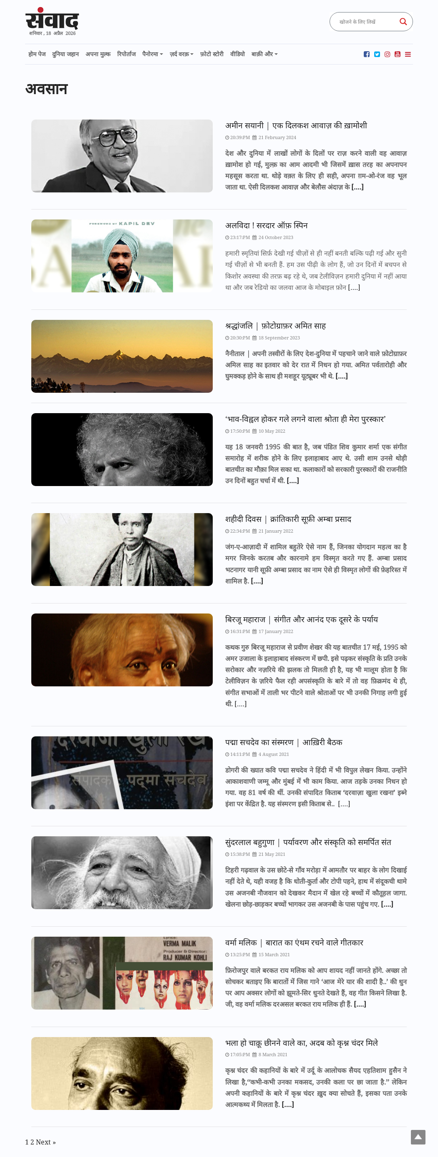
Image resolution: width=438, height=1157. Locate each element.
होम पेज (36, 54)
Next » (46, 1142)
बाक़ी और (262, 54)
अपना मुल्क (98, 54)
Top (418, 1137)
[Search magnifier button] (403, 21)
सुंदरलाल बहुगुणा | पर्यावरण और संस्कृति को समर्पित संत (308, 842)
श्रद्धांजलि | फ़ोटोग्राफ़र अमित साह (275, 325)
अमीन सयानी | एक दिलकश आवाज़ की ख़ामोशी (296, 125)
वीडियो (237, 54)
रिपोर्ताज (126, 54)
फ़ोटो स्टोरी (212, 54)
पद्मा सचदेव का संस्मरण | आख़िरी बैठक (283, 742)
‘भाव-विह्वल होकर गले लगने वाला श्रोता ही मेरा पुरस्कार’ (305, 418)
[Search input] (367, 21)
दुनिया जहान (65, 54)
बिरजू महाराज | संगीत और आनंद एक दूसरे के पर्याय (301, 619)
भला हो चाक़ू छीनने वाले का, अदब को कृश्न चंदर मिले (301, 1042)
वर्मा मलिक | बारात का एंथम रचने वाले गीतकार (294, 942)
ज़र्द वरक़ (179, 54)
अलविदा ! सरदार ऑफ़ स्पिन (266, 225)
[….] (357, 187)
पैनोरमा (150, 54)
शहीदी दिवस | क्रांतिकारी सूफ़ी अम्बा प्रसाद (288, 518)
